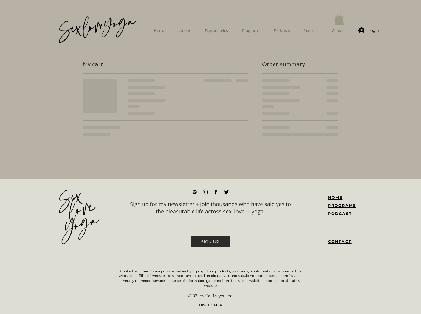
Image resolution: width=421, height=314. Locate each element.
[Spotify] (194, 192)
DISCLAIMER (210, 305)
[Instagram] (205, 192)
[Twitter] (226, 192)
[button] (339, 19)
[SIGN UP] (210, 241)
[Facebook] (216, 192)
